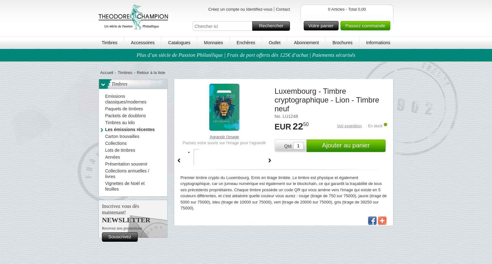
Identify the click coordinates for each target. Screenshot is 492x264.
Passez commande (366, 25)
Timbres (109, 42)
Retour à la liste (151, 72)
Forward (269, 161)
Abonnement (306, 42)
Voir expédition (349, 126)
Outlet (274, 42)
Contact (283, 9)
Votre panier (322, 25)
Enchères (246, 42)
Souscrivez (122, 237)
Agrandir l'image (224, 137)
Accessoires (142, 42)
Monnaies (213, 42)
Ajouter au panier (353, 146)
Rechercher (273, 26)
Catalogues (179, 42)
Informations (378, 42)
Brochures (343, 42)
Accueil (106, 72)
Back (178, 161)
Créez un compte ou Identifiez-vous (240, 9)
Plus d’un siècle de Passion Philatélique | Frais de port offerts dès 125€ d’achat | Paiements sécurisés (246, 55)
